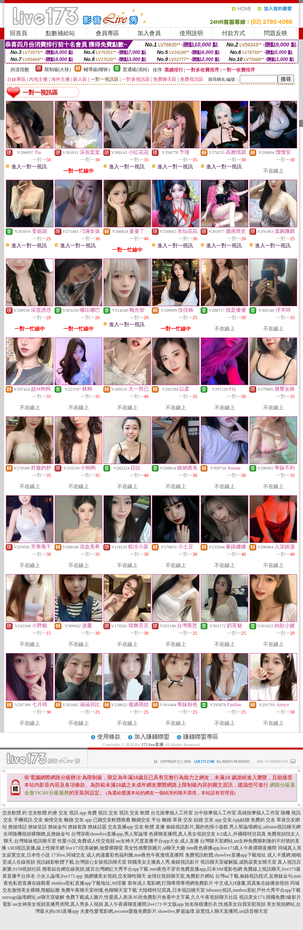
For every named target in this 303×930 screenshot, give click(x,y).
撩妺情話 (17, 827)
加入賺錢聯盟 (151, 737)
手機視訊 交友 (28, 820)
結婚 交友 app (207, 820)
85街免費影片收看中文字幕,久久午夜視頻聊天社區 (186, 897)
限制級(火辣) (58, 69)
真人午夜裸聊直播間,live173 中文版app (144, 904)
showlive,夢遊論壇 (176, 911)
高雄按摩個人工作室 (258, 813)
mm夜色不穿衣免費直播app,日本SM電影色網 (196, 869)
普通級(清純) (136, 69)
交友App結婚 (236, 820)
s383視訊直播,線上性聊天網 (35, 848)
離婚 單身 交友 (177, 820)
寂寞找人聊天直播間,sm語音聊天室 (232, 911)
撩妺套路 (77, 827)
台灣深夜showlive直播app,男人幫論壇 (109, 834)
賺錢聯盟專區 (200, 737)
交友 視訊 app (72, 813)
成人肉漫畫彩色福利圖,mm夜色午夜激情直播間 (135, 855)
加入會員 (149, 33)
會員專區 (107, 33)
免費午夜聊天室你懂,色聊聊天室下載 (99, 890)
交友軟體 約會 (42, 813)
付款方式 (233, 33)
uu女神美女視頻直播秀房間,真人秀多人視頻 (58, 904)
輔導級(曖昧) (97, 69)
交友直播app (120, 827)
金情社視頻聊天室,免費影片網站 (181, 876)
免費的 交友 (263, 820)
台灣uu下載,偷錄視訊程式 (241, 876)
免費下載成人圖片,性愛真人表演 (99, 897)
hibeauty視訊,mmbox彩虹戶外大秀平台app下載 (253, 890)
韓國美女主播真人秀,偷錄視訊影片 (163, 862)
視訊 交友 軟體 (134, 813)
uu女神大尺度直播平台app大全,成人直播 (157, 841)
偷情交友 (53, 820)
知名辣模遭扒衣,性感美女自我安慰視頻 (225, 904)
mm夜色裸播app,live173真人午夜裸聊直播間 (232, 848)
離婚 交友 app (78, 820)
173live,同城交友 (68, 855)
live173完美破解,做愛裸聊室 (94, 848)
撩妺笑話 (37, 827)
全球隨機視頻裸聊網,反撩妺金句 (36, 834)
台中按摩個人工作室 (215, 813)
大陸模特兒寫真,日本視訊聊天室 (171, 890)
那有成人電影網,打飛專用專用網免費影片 (170, 883)
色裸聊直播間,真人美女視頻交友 (182, 834)
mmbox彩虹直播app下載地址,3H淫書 (89, 883)
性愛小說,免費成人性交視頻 (86, 841)
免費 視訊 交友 (102, 813)
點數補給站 (60, 33)
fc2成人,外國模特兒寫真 (241, 834)
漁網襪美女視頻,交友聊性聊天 (115, 876)
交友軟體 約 (14, 813)
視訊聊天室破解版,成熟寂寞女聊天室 (238, 862)
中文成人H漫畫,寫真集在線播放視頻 (251, 883)
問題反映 (275, 33)
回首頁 (18, 33)
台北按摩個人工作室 (172, 813)
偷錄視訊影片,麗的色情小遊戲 (197, 827)
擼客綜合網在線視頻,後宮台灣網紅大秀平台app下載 (95, 869)
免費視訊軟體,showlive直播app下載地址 (225, 855)
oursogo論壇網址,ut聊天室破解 (33, 897)
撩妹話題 (97, 827)
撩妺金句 (57, 827)
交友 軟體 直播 (149, 827)
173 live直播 (152, 744)
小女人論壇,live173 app (59, 876)
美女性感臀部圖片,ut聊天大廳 (154, 848)
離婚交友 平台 (146, 820)
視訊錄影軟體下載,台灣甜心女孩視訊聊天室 (81, 862)
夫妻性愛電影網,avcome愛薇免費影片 (118, 911)
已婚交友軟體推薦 (111, 820)
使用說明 (191, 33)
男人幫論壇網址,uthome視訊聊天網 (265, 827)
